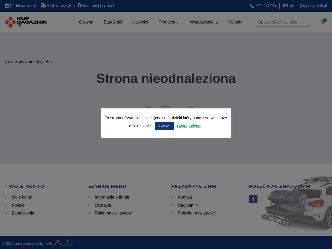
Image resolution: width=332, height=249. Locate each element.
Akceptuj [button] (164, 126)
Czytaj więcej (189, 126)
